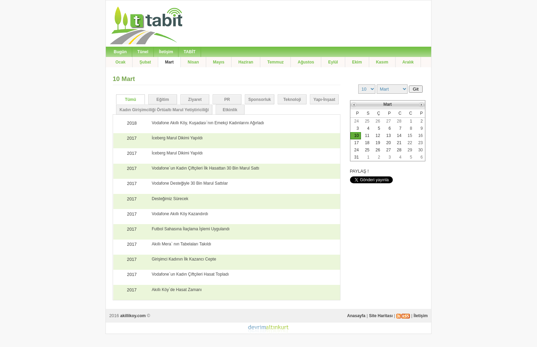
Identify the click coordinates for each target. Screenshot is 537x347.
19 (378, 142)
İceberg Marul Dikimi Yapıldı (177, 138)
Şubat (145, 62)
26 (378, 121)
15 (410, 135)
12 (378, 135)
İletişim (166, 51)
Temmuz (275, 62)
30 (420, 150)
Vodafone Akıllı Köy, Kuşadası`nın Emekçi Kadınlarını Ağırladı (208, 122)
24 (356, 121)
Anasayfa (356, 315)
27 (388, 121)
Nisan (193, 62)
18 (367, 142)
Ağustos (306, 62)
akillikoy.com (133, 315)
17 (356, 142)
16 (420, 135)
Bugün (120, 51)
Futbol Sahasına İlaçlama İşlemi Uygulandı (190, 229)
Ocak (120, 62)
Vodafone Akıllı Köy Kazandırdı (180, 213)
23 (420, 142)
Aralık (408, 62)
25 (367, 121)
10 (356, 135)
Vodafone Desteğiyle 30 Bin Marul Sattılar (190, 183)
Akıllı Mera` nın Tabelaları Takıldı (181, 244)
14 (399, 135)
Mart (169, 62)
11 (367, 135)
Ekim (357, 62)
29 (410, 150)
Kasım (382, 62)
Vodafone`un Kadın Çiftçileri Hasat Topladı (190, 274)
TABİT (189, 51)
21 (399, 142)
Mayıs (218, 62)
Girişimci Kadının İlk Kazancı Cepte (184, 259)
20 (388, 142)
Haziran (245, 62)
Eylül (333, 62)
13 (388, 135)
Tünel (142, 51)
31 (356, 157)
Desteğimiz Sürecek (170, 198)
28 (399, 121)
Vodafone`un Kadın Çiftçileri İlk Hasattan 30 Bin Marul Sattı (205, 168)
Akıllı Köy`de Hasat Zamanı (177, 289)
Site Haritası (380, 315)
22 (410, 142)
